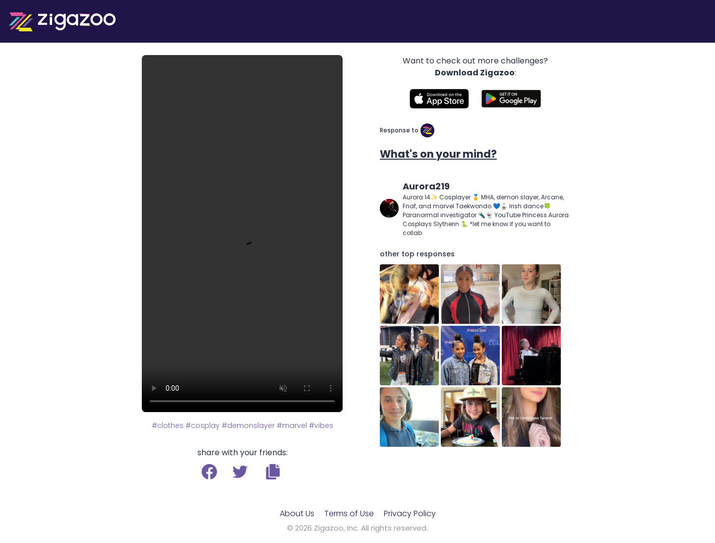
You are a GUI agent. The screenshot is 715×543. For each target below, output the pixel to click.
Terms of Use (349, 513)
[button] (273, 471)
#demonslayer (248, 425)
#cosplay (202, 425)
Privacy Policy (410, 513)
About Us (297, 513)
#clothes (167, 425)
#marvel (292, 425)
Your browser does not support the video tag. (242, 233)
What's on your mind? (438, 154)
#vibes (321, 425)
